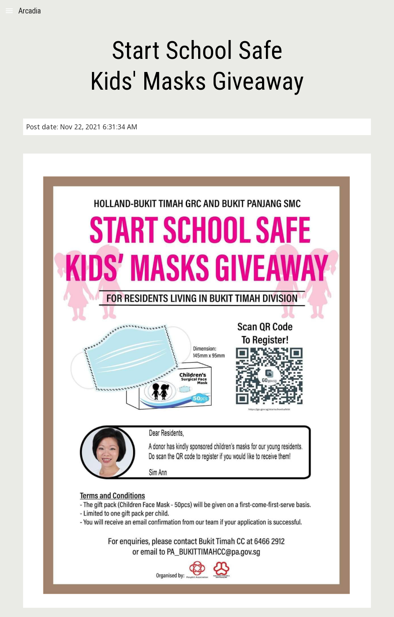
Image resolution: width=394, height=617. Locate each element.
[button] (9, 10)
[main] (196, 66)
